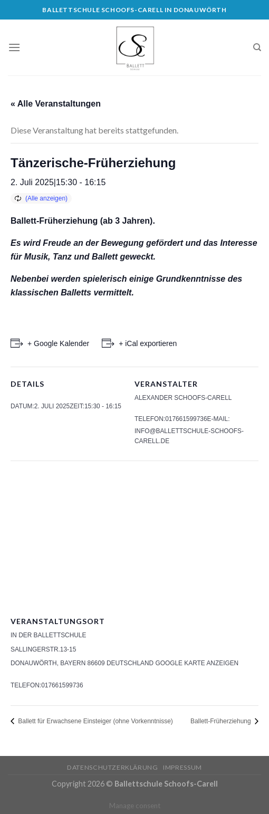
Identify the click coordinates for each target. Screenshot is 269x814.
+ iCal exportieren (148, 343)
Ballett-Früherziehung (221, 721)
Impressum (182, 767)
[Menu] (14, 47)
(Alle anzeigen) (46, 198)
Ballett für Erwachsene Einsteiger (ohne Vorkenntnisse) (94, 721)
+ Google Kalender (58, 343)
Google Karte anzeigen (197, 663)
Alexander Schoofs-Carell (183, 397)
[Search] (257, 47)
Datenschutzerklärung (112, 767)
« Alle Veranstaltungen (56, 103)
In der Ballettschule (48, 635)
